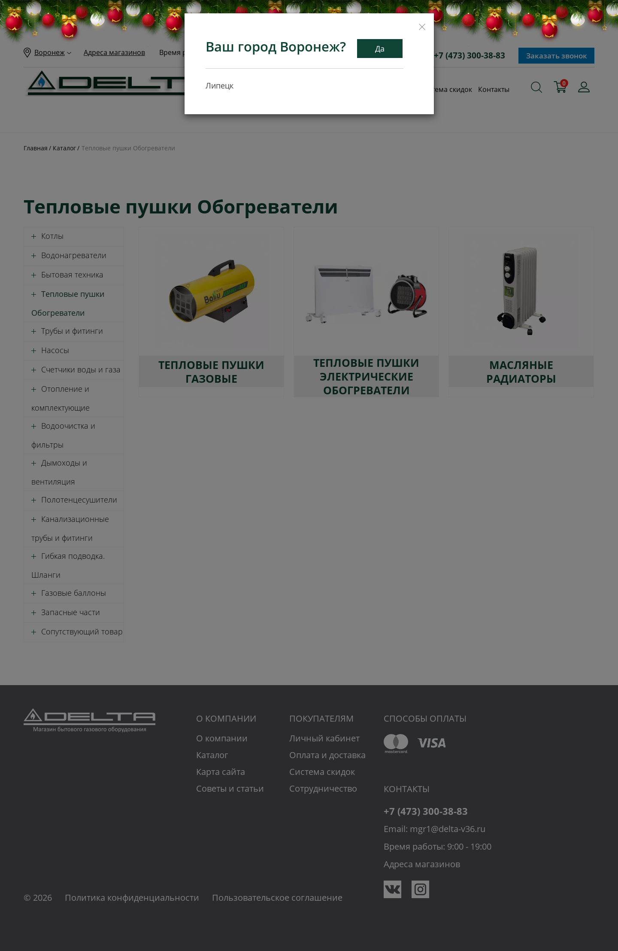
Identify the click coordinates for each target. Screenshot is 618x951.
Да (380, 48)
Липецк (219, 85)
